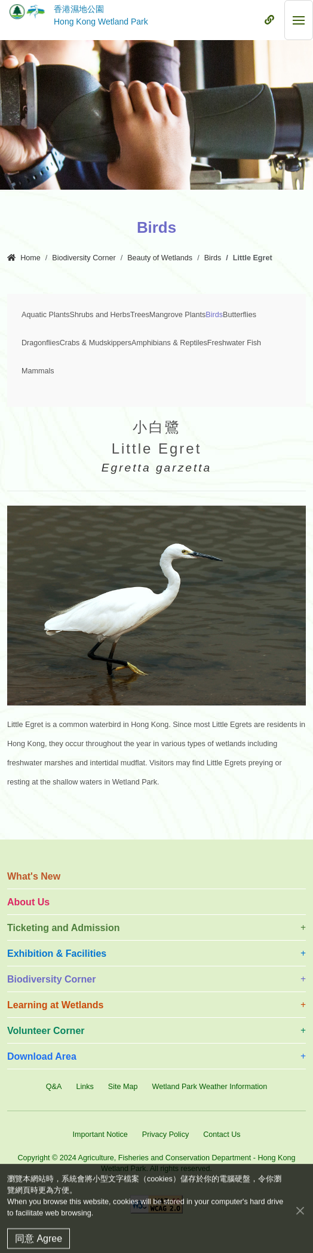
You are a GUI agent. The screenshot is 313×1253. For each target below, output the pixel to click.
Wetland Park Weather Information (209, 1086)
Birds (213, 258)
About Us (28, 902)
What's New (33, 876)
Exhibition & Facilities (56, 953)
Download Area (41, 1056)
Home (24, 258)
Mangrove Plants (177, 315)
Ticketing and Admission (63, 928)
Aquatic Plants (46, 315)
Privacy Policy (165, 1134)
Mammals (38, 371)
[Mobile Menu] (269, 20)
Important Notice (99, 1134)
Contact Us (221, 1134)
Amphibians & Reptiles (169, 343)
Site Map (123, 1086)
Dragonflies (41, 343)
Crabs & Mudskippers (95, 343)
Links (84, 1086)
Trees (139, 315)
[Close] (300, 1221)
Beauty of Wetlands (159, 258)
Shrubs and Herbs (100, 315)
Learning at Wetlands (55, 1005)
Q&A (54, 1086)
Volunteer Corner (46, 1031)
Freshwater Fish (234, 343)
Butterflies (239, 315)
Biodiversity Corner (83, 258)
